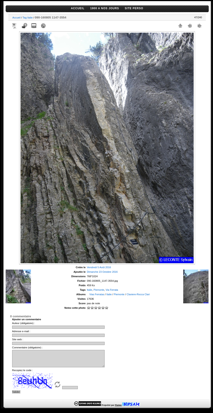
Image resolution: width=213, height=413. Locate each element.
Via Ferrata (112, 289)
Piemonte (99, 289)
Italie (30, 17)
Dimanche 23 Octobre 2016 (102, 271)
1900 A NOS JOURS (104, 8)
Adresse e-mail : (21, 331)
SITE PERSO (134, 8)
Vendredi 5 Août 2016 (99, 267)
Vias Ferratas (96, 294)
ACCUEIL (77, 8)
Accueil (16, 17)
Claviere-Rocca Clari (138, 294)
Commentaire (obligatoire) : (27, 347)
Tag (25, 17)
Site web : (17, 339)
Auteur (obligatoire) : (23, 323)
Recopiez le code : (22, 373)
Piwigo (118, 408)
